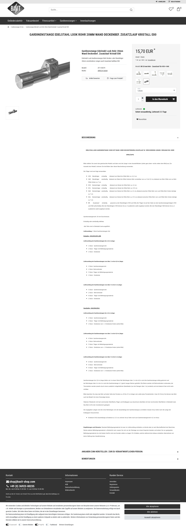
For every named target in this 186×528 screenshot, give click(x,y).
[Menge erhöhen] (142, 97)
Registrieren (174, 1)
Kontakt (112, 493)
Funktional (53, 525)
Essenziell (13, 525)
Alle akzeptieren (152, 506)
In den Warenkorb (163, 99)
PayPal (41, 525)
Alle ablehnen (152, 512)
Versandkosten (151, 60)
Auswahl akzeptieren (152, 517)
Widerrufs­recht (70, 490)
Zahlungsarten (114, 487)
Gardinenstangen (68, 20)
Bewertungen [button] (130, 459)
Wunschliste (141, 119)
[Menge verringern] (142, 100)
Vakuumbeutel (32, 20)
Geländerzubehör (15, 20)
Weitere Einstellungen (66, 525)
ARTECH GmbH (103, 71)
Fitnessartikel (49, 20)
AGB (66, 484)
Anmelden (160, 1)
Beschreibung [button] (130, 138)
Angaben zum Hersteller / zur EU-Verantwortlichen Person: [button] (130, 452)
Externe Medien (28, 525)
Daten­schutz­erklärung (72, 487)
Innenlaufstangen (88, 20)
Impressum (69, 481)
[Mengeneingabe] (138, 99)
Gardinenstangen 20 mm (17, 27)
